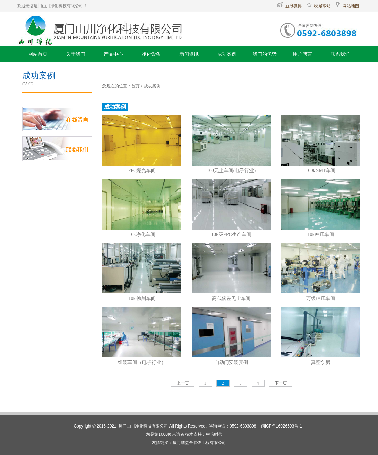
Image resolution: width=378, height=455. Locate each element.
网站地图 (346, 5)
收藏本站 (318, 5)
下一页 (281, 383)
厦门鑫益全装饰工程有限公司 (199, 442)
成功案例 (152, 86)
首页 (135, 86)
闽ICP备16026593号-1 (281, 426)
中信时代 (214, 434)
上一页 (183, 383)
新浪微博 (289, 5)
